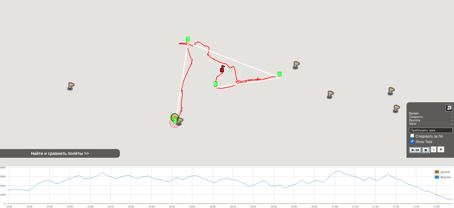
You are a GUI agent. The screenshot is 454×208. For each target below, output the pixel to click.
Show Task (423, 142)
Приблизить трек (423, 130)
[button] (222, 68)
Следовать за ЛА (429, 136)
